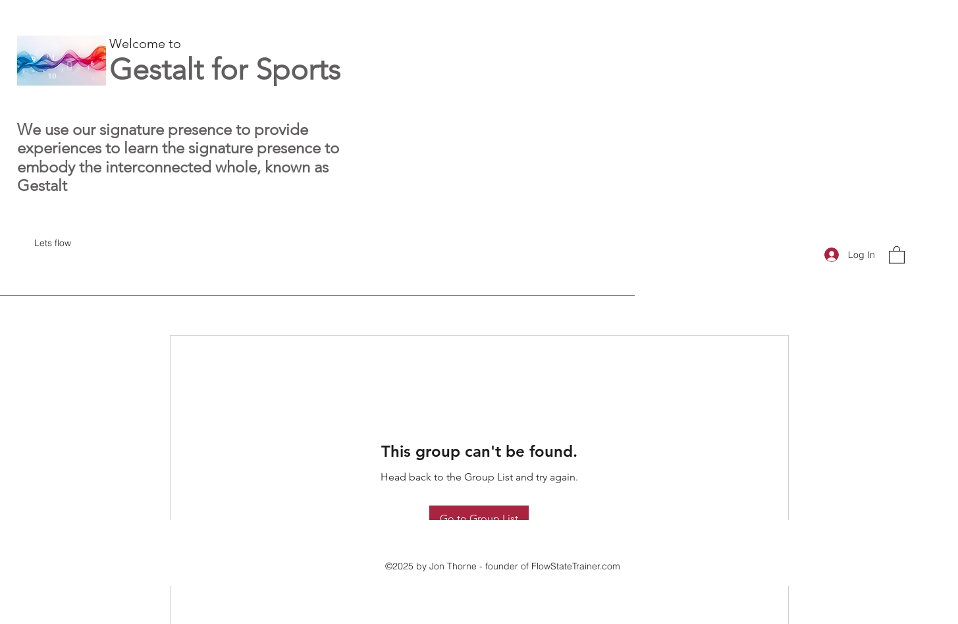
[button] (897, 254)
